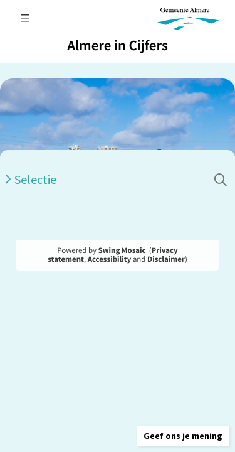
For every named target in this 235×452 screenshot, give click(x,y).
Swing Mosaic (122, 250)
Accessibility (110, 259)
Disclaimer (166, 259)
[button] (183, 436)
